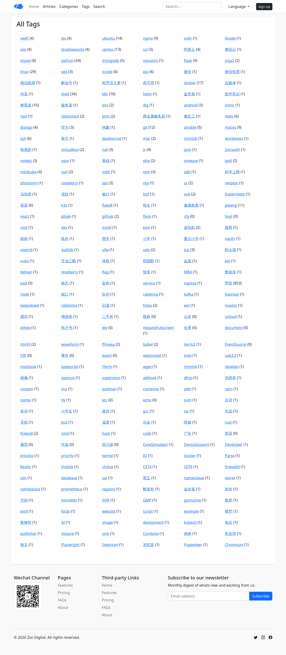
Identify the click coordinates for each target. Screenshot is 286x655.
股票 (228, 227)
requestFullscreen (158, 327)
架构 (106, 283)
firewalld (232, 466)
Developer (234, 444)
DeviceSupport (196, 444)
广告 (187, 433)
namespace (30, 489)
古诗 (228, 400)
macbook (28, 366)
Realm (25, 466)
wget (147, 366)
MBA (188, 272)
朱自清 (230, 533)
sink (105, 533)
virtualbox (70, 149)
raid (23, 116)
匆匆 (187, 533)
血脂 (187, 260)
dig (145, 105)
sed (64, 71)
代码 (24, 500)
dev (64, 227)
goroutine (192, 500)
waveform (70, 344)
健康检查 (191, 205)
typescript (70, 366)
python (67, 60)
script (148, 511)
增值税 (66, 316)
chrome (190, 366)
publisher (28, 533)
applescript (112, 138)
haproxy (232, 294)
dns (105, 105)
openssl (68, 377)
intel (188, 355)
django (26, 127)
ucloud (231, 316)
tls (63, 400)
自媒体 (230, 82)
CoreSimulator (155, 444)
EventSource (235, 344)
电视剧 (25, 149)
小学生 (66, 411)
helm (147, 93)
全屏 (187, 327)
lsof (146, 194)
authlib (67, 249)
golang (231, 205)
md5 (106, 171)
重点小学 (191, 238)
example (191, 511)
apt (105, 182)
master (231, 305)
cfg (186, 216)
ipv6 (228, 160)
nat (105, 149)
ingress (190, 283)
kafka (188, 294)
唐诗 (106, 411)
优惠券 (230, 377)
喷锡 (187, 422)
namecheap (194, 477)
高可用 (148, 82)
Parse (230, 455)
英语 (228, 433)
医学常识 (232, 93)
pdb (187, 388)
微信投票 (232, 71)
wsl (186, 305)
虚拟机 (189, 227)
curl (64, 171)
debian (26, 272)
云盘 (187, 316)
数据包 (148, 489)
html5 (25, 344)
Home (34, 6)
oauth (230, 238)
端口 (65, 294)
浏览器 (148, 544)
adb (187, 171)
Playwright (70, 544)
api (227, 260)
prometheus (71, 489)
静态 (65, 283)
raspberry (69, 182)
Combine (151, 533)
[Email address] (209, 596)
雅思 (24, 444)
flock (147, 216)
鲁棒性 (25, 522)
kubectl (190, 522)
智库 (146, 272)
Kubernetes (235, 194)
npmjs (25, 400)
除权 (24, 238)
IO (145, 455)
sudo (24, 260)
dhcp (188, 377)
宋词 (24, 411)
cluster (190, 455)
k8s (105, 93)
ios (63, 38)
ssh (23, 138)
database (69, 477)
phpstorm (29, 182)
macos (230, 127)
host (229, 216)
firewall (26, 433)
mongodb (110, 60)
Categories (68, 6)
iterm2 (189, 344)
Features (65, 585)
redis (229, 116)
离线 (106, 160)
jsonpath (232, 149)
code (147, 433)
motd (106, 227)
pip (145, 71)
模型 (228, 511)
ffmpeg (108, 344)
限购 (146, 316)
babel (148, 344)
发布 (228, 489)
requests (150, 60)
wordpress (234, 138)
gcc (146, 411)
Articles (49, 6)
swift (24, 38)
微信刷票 (27, 82)
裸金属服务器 (154, 116)
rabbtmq (150, 294)
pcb (64, 422)
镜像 (24, 377)
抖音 (24, 93)
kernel (107, 455)
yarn (229, 388)
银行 (106, 194)
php (146, 160)
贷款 (65, 194)
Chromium (234, 544)
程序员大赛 (111, 82)
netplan (231, 182)
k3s (64, 205)
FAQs (62, 600)
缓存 (24, 316)
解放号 (66, 82)
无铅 (24, 422)
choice (107, 466)
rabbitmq (69, 305)
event (107, 355)
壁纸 (228, 283)
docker (190, 82)
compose (151, 388)
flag (105, 272)
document (234, 327)
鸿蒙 (106, 127)
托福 (65, 444)
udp (146, 249)
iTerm (107, 366)
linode (230, 38)
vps (23, 49)
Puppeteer (193, 544)
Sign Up (264, 6)
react (24, 216)
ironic (230, 105)
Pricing (64, 592)
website (109, 511)
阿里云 (189, 49)
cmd (65, 433)
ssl (145, 49)
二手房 (107, 316)
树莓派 (25, 105)
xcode (107, 71)
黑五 (146, 477)
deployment (153, 522)
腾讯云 (230, 49)
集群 (228, 500)
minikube (28, 171)
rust (228, 422)
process (27, 455)
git (145, 127)
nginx (148, 38)
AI (63, 522)
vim (23, 477)
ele (104, 327)
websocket (152, 355)
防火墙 (230, 249)
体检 (106, 260)
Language (237, 6)
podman (109, 388)
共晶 (228, 411)
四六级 (107, 444)
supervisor (111, 377)
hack (106, 433)
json (187, 149)
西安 (106, 238)
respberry (69, 272)
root (24, 227)
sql (104, 477)
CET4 (147, 466)
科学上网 (232, 171)
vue (187, 194)
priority (67, 455)
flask (188, 60)
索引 (65, 138)
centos (108, 49)
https (147, 305)
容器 (24, 205)
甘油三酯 (68, 260)
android (191, 105)
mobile (67, 466)
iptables (232, 366)
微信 (187, 71)
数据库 (230, 272)
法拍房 (25, 194)
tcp (186, 249)
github (107, 216)
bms (106, 116)
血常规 (189, 93)
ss (185, 182)
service (149, 283)
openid (26, 249)
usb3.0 (230, 355)
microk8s (69, 500)
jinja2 (229, 60)
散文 (24, 544)
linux (24, 71)
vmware (191, 160)
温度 (106, 422)
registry (109, 489)
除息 (65, 238)
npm (65, 160)
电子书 (66, 327)
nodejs (26, 160)
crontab (190, 138)
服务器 (66, 105)
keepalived (29, 305)
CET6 (188, 466)
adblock (150, 377)
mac (146, 138)
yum (188, 400)
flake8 (107, 205)
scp (64, 388)
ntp (146, 182)
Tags (86, 6)
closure (67, 533)
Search (99, 6)
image (107, 522)
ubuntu (108, 38)
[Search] (192, 6)
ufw (105, 249)
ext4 (24, 511)
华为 (65, 127)
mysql (25, 60)
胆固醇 (148, 260)
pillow (25, 327)
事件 (65, 355)
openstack (70, 116)
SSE (23, 355)
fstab (65, 511)
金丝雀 (189, 489)
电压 (228, 522)
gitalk (66, 216)
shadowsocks (72, 49)
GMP (147, 500)
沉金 (146, 422)
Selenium (110, 544)
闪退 (106, 305)
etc (104, 400)
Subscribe (260, 596)
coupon (27, 388)
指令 (146, 205)
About (63, 607)
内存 (106, 500)
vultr (188, 38)
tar (186, 411)
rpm (146, 171)
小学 (146, 238)
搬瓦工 (189, 116)
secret (230, 477)
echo (147, 400)
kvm (146, 227)
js (144, 149)
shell (65, 93)
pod (23, 283)
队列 (106, 294)
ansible (190, 127)
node (24, 294)
